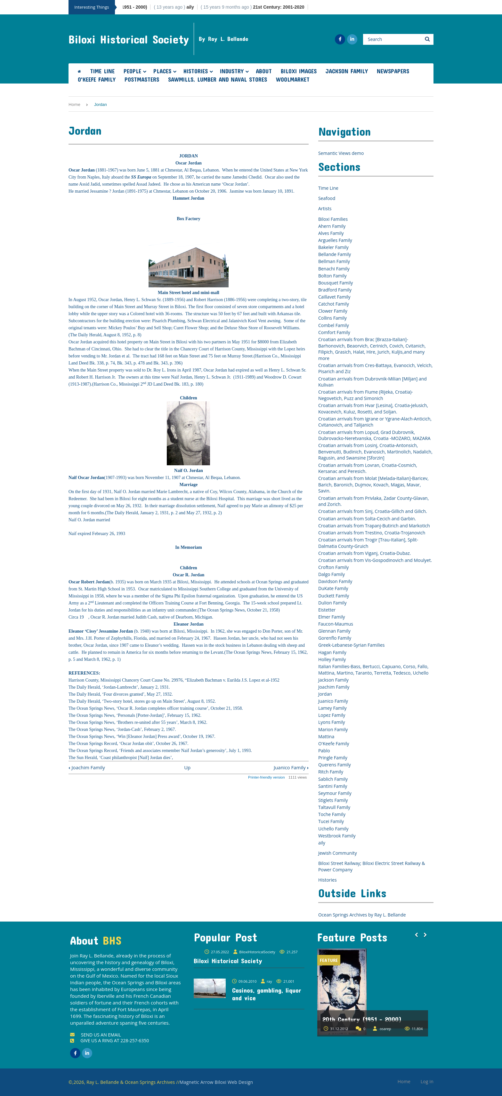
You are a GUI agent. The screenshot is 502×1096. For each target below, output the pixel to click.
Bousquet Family (335, 283)
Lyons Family (331, 722)
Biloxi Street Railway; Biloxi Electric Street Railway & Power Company (371, 866)
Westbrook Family (337, 836)
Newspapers (393, 71)
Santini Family (332, 786)
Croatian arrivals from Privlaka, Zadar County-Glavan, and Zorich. (373, 501)
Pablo (324, 751)
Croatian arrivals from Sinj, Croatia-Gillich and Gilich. (372, 511)
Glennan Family (334, 631)
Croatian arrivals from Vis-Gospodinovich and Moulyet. (375, 560)
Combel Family (333, 325)
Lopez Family (331, 715)
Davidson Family (335, 581)
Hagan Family (332, 652)
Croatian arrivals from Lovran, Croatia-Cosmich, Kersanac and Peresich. (367, 468)
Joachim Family (87, 767)
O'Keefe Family (97, 79)
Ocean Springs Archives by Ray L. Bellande (362, 915)
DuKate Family (333, 588)
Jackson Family (347, 71)
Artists (324, 208)
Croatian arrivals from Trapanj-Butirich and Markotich (374, 526)
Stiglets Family (333, 800)
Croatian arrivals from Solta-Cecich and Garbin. (367, 519)
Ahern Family (331, 226)
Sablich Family (333, 779)
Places (162, 71)
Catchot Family (333, 304)
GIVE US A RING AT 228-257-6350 (109, 1040)
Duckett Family (333, 596)
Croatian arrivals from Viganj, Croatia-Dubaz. (364, 553)
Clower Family (332, 311)
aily (321, 843)
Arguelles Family (335, 240)
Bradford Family (335, 290)
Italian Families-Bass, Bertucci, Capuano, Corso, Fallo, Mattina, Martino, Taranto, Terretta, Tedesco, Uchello (373, 669)
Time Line (102, 71)
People (132, 71)
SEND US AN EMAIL (95, 1035)
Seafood (326, 198)
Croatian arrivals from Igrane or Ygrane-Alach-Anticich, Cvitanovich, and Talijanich (375, 422)
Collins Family (332, 318)
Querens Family (334, 765)
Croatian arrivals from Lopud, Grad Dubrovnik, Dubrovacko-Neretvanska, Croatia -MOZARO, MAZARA (374, 435)
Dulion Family (332, 603)
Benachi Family (334, 269)
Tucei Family (331, 821)
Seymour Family (335, 793)
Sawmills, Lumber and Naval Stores (217, 79)
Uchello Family (333, 829)
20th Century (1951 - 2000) (361, 1019)
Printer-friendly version (266, 777)
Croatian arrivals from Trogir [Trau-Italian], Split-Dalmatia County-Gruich (368, 543)
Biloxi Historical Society (129, 39)
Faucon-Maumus (335, 624)
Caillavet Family (334, 297)
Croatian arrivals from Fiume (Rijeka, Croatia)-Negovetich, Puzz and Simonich (365, 395)
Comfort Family (334, 332)
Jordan (325, 694)
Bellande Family (334, 254)
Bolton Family (332, 276)
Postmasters (142, 79)
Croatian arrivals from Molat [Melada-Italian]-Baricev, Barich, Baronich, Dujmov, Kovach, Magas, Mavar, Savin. (373, 484)
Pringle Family (332, 758)
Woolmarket (293, 79)
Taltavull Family (334, 807)
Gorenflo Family (334, 638)
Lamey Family (332, 708)
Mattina (326, 736)
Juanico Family (291, 767)
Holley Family (332, 659)
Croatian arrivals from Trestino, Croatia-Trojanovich (371, 533)
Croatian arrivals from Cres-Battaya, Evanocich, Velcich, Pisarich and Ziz (375, 368)
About (264, 71)
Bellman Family (334, 261)
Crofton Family (333, 567)
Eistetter (327, 610)
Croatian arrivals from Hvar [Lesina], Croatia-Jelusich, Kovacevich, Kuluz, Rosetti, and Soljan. (373, 408)
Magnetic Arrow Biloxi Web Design (216, 1082)
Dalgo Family (331, 574)
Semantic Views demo (341, 153)
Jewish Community (337, 853)
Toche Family (331, 814)
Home (74, 104)
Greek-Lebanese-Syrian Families (351, 645)
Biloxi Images (299, 71)
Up (187, 767)
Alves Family (331, 233)
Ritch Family (330, 772)
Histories (195, 71)
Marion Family (333, 729)
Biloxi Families (333, 219)
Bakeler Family (333, 247)
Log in (427, 1081)
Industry (232, 71)
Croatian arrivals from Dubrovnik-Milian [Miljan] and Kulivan (372, 382)
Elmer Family (331, 617)
